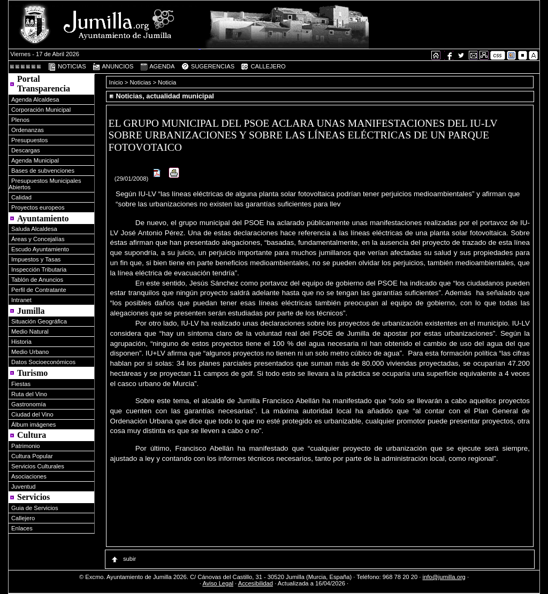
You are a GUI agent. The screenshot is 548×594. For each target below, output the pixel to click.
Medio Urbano (30, 352)
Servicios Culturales (37, 466)
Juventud (23, 486)
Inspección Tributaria (38, 269)
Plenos (20, 120)
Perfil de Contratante (38, 290)
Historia (21, 341)
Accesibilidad (255, 583)
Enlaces (22, 528)
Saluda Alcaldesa (34, 229)
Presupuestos (29, 140)
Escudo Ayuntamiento (40, 249)
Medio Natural (30, 331)
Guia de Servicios (34, 508)
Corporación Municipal (41, 109)
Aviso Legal (217, 583)
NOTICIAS (67, 67)
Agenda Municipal (35, 160)
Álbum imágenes (33, 424)
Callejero (23, 518)
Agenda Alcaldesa (35, 99)
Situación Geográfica (39, 321)
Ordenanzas (27, 130)
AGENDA (157, 67)
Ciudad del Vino (32, 414)
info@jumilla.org (443, 577)
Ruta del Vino (29, 394)
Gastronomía (28, 404)
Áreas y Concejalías (38, 239)
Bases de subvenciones (42, 170)
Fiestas (21, 384)
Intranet (21, 300)
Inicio (117, 82)
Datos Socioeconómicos (43, 362)
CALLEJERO (262, 67)
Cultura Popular (32, 456)
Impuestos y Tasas (35, 259)
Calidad (21, 197)
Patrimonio (25, 446)
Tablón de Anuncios (37, 279)
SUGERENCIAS (208, 67)
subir (123, 559)
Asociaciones (29, 476)
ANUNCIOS (113, 67)
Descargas (25, 150)
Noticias (140, 82)
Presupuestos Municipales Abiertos (45, 184)
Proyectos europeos (38, 207)
